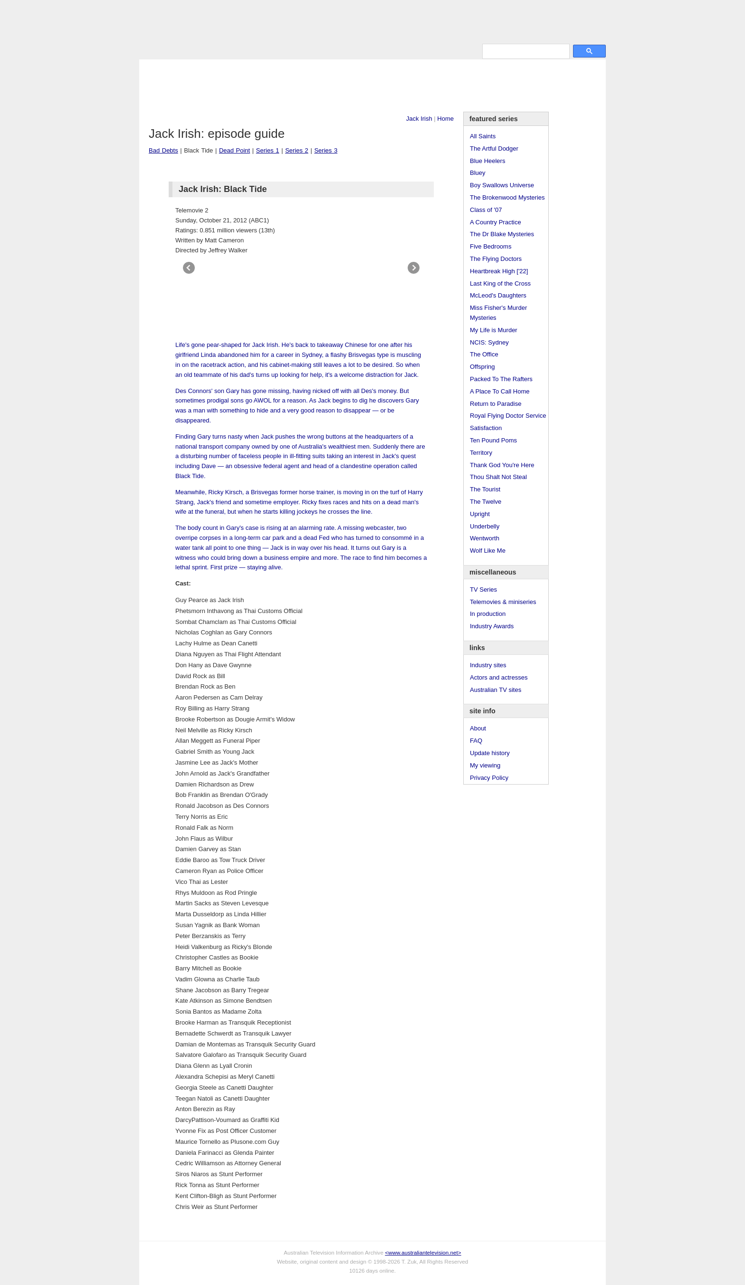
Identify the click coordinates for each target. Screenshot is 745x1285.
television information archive (372, 21)
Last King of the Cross (500, 283)
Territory (481, 452)
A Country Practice (495, 222)
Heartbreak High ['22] (499, 271)
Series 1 (267, 150)
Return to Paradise (495, 403)
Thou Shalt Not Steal (498, 476)
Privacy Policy (489, 777)
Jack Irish (419, 118)
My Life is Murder (493, 330)
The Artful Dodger (494, 148)
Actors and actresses (498, 677)
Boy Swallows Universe (502, 185)
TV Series (225, 50)
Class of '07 (486, 209)
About (478, 728)
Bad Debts (163, 150)
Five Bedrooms (490, 246)
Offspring (482, 366)
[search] (525, 51)
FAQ (476, 740)
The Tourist (485, 489)
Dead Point (234, 150)
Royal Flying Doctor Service (508, 415)
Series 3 (325, 150)
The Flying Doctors (496, 258)
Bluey (478, 172)
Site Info (319, 50)
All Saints (483, 136)
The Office (484, 354)
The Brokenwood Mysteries (507, 197)
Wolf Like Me (488, 550)
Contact (352, 50)
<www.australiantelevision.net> (423, 1252)
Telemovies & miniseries (503, 601)
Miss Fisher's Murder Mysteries (498, 312)
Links (289, 50)
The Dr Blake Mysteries (502, 234)
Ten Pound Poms (493, 440)
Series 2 (296, 150)
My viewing (485, 765)
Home (445, 118)
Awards (260, 50)
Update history (490, 753)
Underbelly (484, 526)
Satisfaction (486, 428)
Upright (480, 514)
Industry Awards (492, 626)
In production (488, 613)
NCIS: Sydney (489, 342)
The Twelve (485, 501)
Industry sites (488, 665)
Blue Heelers (487, 160)
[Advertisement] (372, 85)
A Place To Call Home (500, 391)
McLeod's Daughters (498, 295)
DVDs (382, 50)
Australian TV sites (495, 689)
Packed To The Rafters (501, 379)
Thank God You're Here (502, 465)
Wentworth (484, 538)
